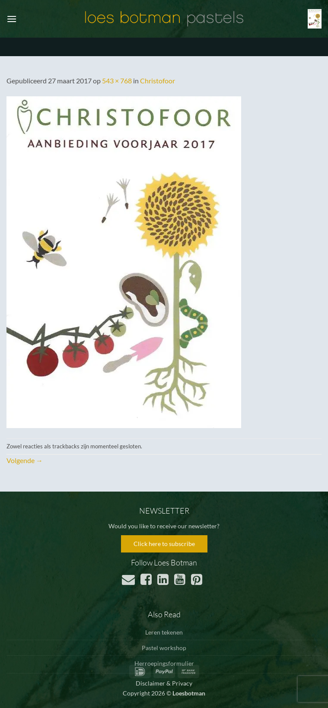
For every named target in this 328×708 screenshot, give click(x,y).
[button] (11, 18)
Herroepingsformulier (164, 663)
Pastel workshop (164, 647)
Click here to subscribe (164, 543)
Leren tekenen (164, 632)
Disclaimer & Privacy (164, 683)
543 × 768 (117, 80)
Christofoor (157, 80)
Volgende (24, 460)
